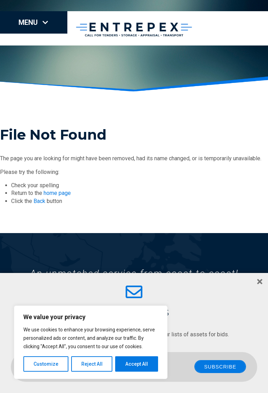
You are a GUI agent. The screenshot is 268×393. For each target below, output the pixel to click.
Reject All (92, 364)
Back (39, 201)
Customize (46, 364)
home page (57, 193)
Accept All (136, 364)
